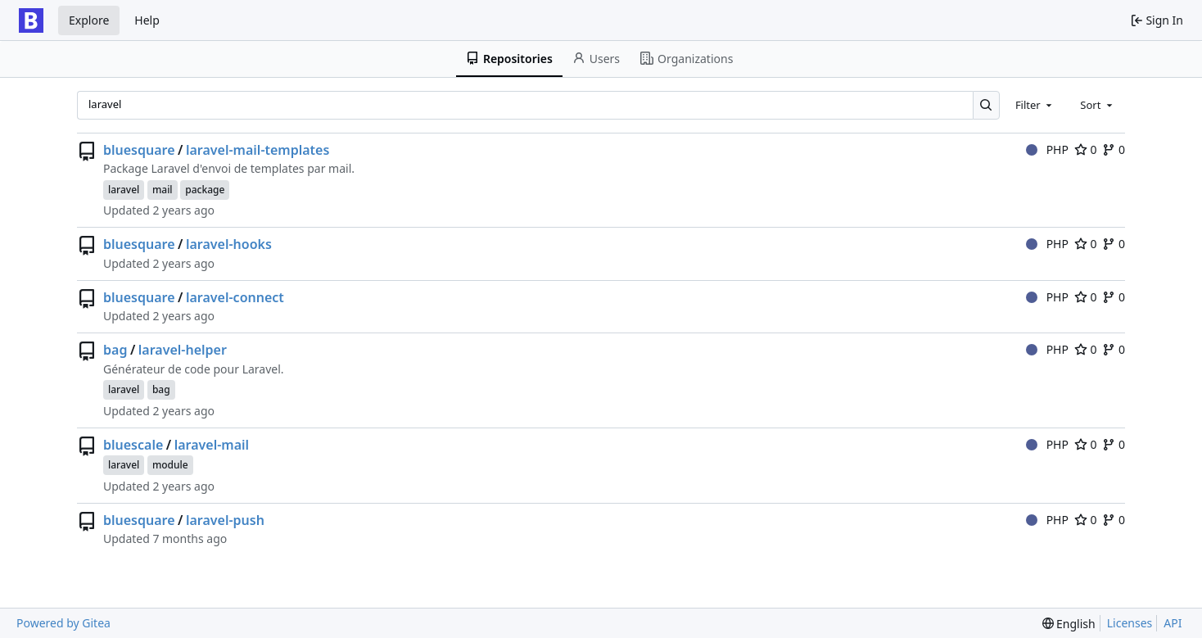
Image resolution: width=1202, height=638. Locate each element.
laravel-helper (182, 350)
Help (147, 20)
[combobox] (1034, 104)
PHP (1047, 149)
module (170, 465)
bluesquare (139, 150)
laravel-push (225, 520)
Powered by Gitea (63, 623)
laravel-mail (211, 445)
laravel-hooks (229, 244)
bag (115, 350)
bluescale (133, 445)
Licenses (1130, 623)
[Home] (31, 20)
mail (162, 190)
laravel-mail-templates (257, 150)
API (1173, 623)
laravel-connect (235, 297)
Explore (89, 20)
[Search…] (986, 105)
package (204, 190)
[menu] (1069, 623)
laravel (123, 190)
